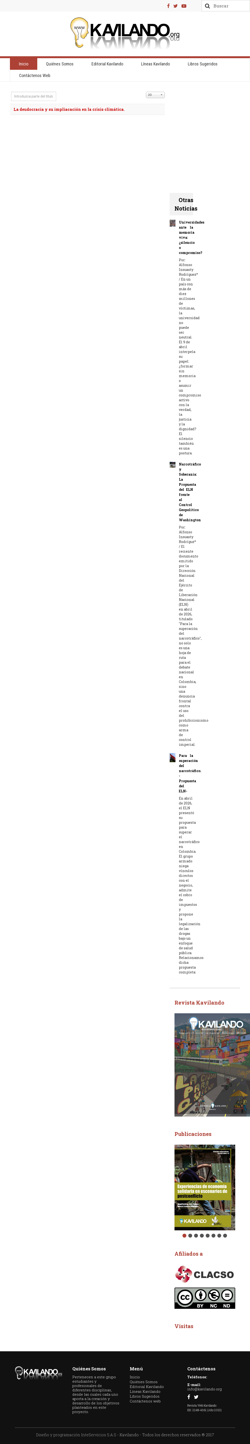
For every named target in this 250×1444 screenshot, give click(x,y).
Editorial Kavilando (107, 63)
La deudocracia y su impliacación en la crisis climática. (69, 109)
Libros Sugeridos (203, 63)
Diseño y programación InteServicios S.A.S (76, 1434)
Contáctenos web (34, 75)
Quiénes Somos (60, 63)
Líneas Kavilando (155, 63)
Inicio (23, 63)
